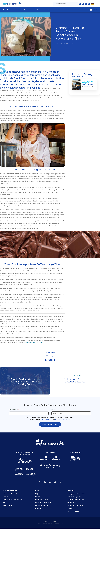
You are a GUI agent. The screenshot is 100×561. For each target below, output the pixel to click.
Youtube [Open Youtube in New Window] (60, 482)
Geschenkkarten (72, 502)
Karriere (5, 497)
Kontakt (37, 497)
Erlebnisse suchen (60, 3)
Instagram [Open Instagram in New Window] (45, 482)
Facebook (50, 359)
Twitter (50, 356)
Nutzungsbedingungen (47, 419)
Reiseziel (6, 9)
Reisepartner (39, 508)
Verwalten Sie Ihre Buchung (43, 502)
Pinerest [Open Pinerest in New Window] (55, 482)
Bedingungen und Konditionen (76, 494)
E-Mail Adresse (13, 410)
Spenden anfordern (8, 505)
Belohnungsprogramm (42, 505)
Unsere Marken (17, 9)
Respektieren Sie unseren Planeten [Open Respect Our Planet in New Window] (13, 499)
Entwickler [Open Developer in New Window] (70, 508)
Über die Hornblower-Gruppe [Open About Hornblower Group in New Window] (11, 494)
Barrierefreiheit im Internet (75, 505)
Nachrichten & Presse (41, 499)
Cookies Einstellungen (73, 511)
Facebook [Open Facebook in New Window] (39, 482)
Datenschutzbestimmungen (62, 419)
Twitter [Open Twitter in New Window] (50, 482)
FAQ (36, 494)
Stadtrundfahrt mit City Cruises (33, 342)
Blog (4, 502)
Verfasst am (68, 43)
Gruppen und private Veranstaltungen (36, 9)
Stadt (53, 410)
